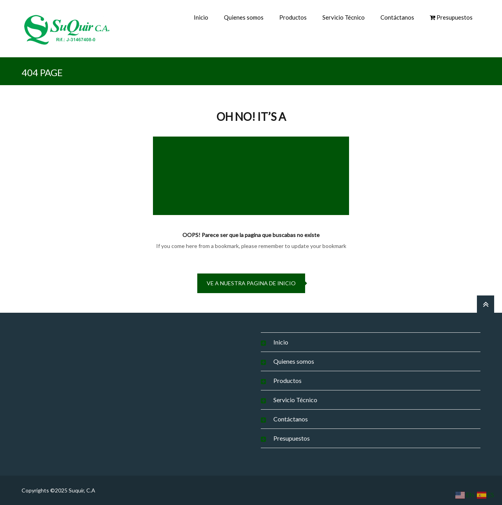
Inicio (201, 17)
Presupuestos (291, 438)
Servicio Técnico (343, 17)
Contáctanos (397, 17)
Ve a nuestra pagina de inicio (251, 283)
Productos (293, 17)
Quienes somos (244, 17)
